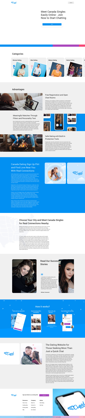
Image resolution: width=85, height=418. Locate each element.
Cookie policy (25, 405)
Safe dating (42, 402)
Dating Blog (33, 407)
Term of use (25, 402)
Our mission (33, 409)
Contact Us (33, 405)
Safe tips (41, 405)
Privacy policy (25, 407)
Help (23, 409)
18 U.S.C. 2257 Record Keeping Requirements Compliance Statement (42, 416)
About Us (33, 402)
